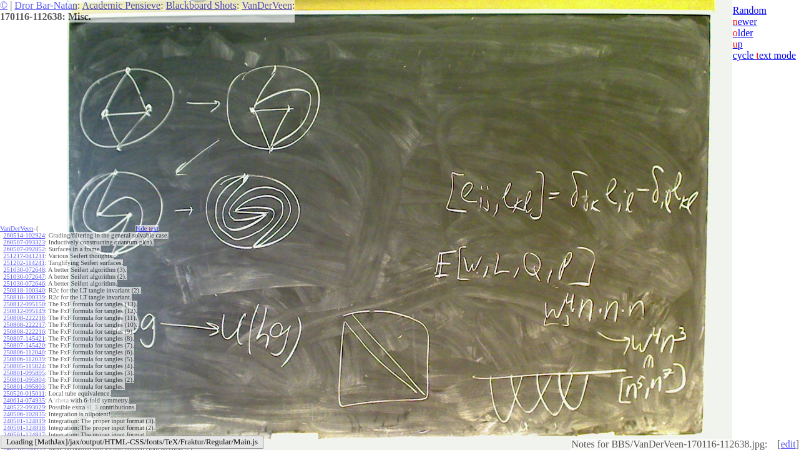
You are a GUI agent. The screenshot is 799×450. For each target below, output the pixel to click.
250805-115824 (23, 365)
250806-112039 (23, 359)
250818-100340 (24, 290)
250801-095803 (24, 386)
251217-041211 (23, 255)
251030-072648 (24, 269)
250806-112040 (23, 352)
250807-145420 (24, 345)
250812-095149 (24, 311)
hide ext (147, 228)
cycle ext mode (764, 55)
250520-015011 (23, 393)
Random (750, 10)
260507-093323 (24, 242)
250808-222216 (24, 331)
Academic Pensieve (121, 5)
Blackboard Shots (201, 5)
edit (788, 444)
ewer (745, 21)
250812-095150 (24, 304)
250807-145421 (24, 338)
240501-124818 (24, 427)
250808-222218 (24, 317)
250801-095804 (24, 379)
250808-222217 (24, 324)
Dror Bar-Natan (45, 5)
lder (743, 33)
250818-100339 (24, 297)
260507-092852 (24, 249)
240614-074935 (24, 400)
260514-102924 (24, 235)
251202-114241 (23, 262)
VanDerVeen (267, 5)
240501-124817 (24, 434)
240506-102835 (24, 414)
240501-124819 (24, 421)
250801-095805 (24, 372)
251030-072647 (24, 276)
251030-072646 (24, 283)
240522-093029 (24, 407)
